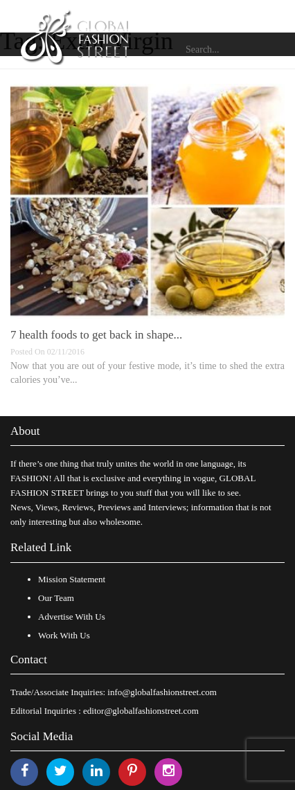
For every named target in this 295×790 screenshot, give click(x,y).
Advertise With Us (71, 616)
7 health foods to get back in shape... (96, 334)
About (25, 431)
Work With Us (64, 635)
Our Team (56, 598)
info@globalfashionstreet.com (161, 692)
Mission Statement (71, 579)
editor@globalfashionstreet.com (141, 711)
